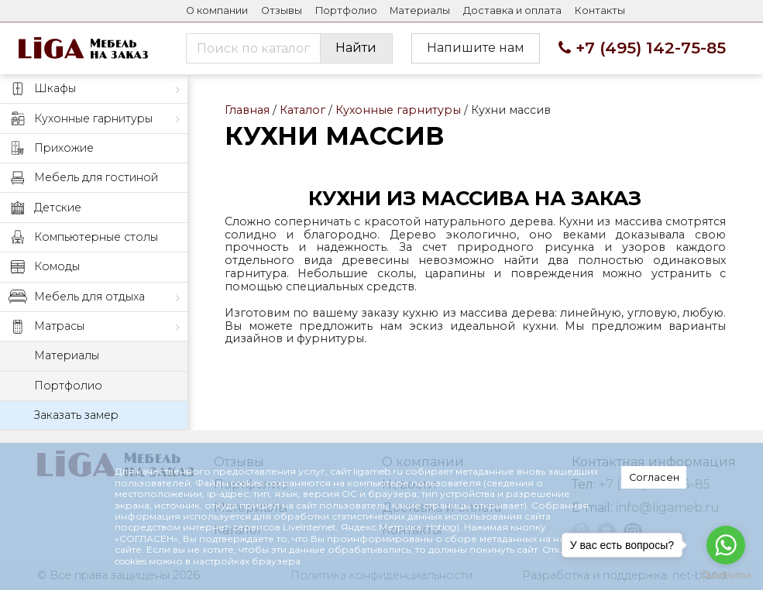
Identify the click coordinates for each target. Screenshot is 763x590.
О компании (217, 10)
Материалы (420, 10)
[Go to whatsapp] (725, 545)
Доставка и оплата (512, 10)
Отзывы (281, 10)
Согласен (654, 477)
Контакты (600, 10)
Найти (355, 47)
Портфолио (346, 10)
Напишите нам (475, 47)
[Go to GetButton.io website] (726, 574)
